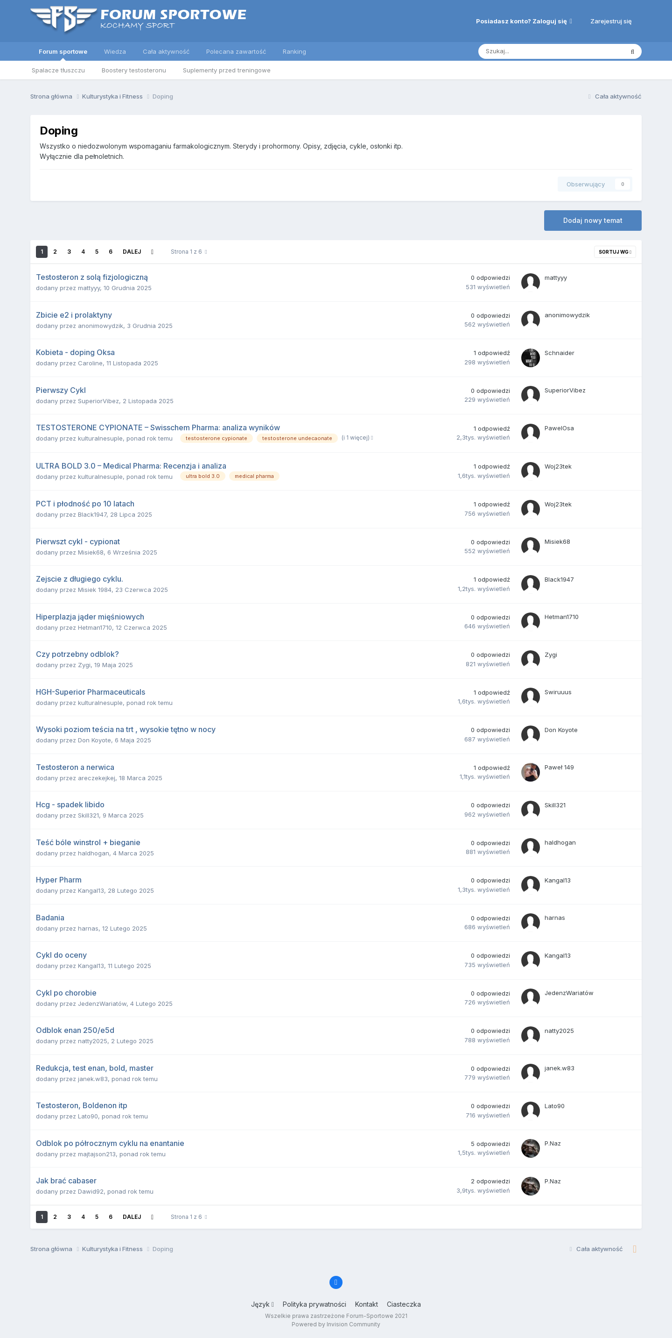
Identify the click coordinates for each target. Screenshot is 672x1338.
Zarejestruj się (611, 21)
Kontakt (366, 1304)
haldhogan (93, 853)
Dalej (132, 251)
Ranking (294, 51)
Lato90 (88, 1116)
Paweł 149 (559, 767)
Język (262, 1304)
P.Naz (553, 1143)
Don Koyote (94, 740)
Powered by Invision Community (336, 1324)
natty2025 (92, 1041)
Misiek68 (91, 552)
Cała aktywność (166, 51)
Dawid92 (91, 1191)
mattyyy (89, 288)
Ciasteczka (404, 1304)
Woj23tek (558, 466)
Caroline (90, 363)
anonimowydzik (100, 325)
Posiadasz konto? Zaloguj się (524, 21)
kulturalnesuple (100, 438)
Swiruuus (558, 692)
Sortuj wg (615, 252)
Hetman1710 (95, 627)
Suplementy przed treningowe (227, 70)
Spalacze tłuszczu (58, 70)
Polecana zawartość (236, 51)
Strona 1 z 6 (189, 251)
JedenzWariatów (102, 1003)
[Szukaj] (529, 51)
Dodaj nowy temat (593, 220)
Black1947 (92, 514)
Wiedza (115, 51)
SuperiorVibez (98, 401)
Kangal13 (91, 890)
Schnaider (559, 352)
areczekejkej (96, 778)
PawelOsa (559, 428)
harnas (88, 928)
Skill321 (88, 815)
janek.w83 (93, 1078)
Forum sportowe (63, 54)
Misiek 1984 (95, 589)
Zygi (84, 665)
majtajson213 (97, 1154)
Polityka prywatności (314, 1304)
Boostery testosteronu (134, 70)
